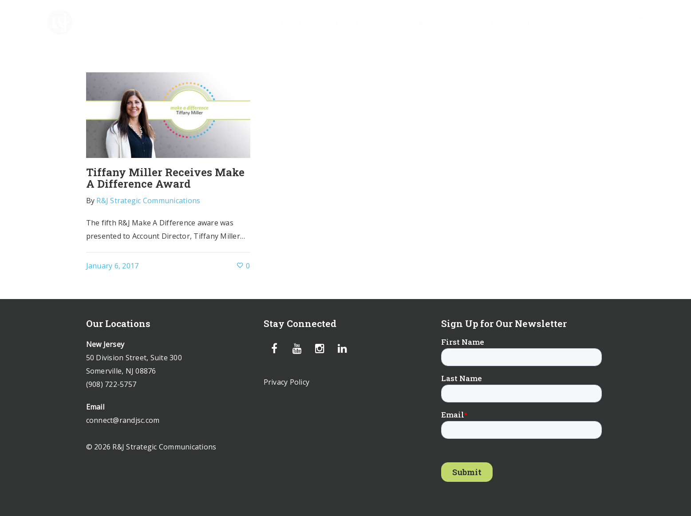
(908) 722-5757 (111, 384)
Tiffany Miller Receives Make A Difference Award (165, 178)
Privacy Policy (287, 382)
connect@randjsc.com (123, 420)
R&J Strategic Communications (148, 200)
